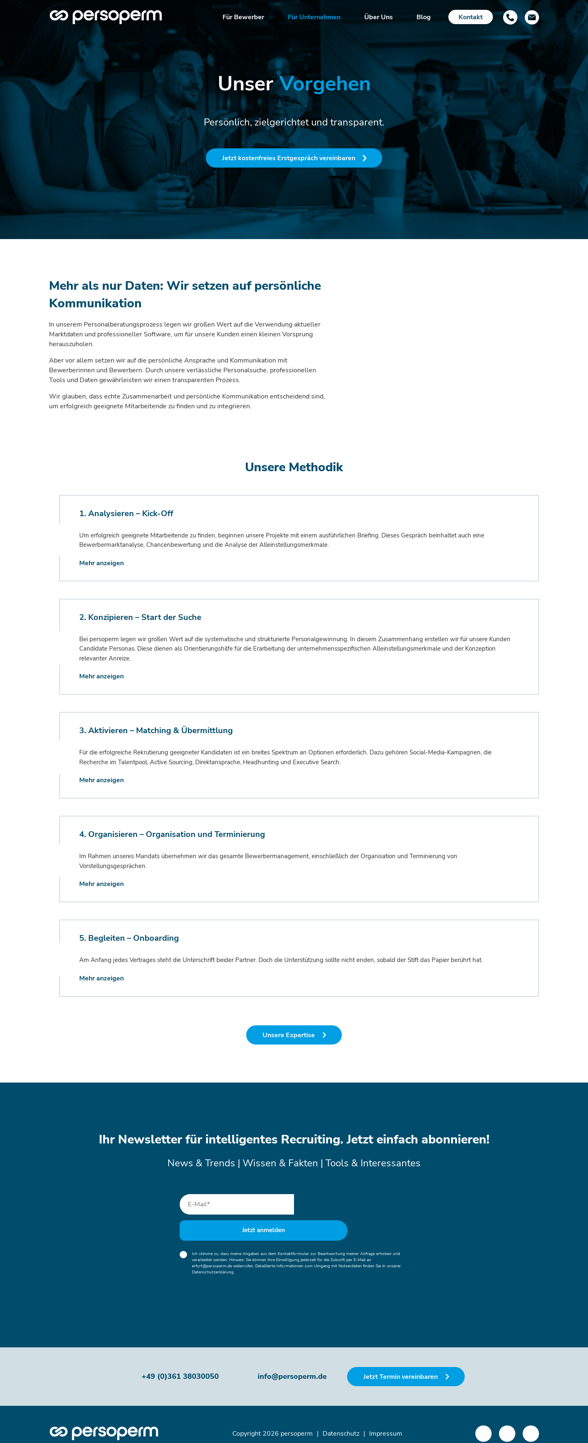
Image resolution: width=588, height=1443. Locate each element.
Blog (423, 17)
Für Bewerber (243, 17)
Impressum (385, 1415)
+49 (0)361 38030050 (180, 1358)
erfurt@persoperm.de (212, 1248)
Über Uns (378, 17)
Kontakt (471, 17)
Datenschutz (341, 1415)
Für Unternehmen (314, 17)
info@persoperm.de (292, 1358)
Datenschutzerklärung (213, 1254)
